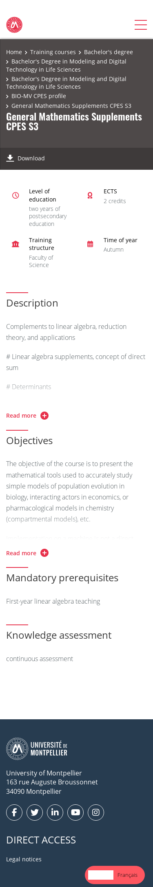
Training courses (53, 52)
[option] (127, 875)
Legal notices (24, 859)
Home (14, 52)
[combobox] (100, 875)
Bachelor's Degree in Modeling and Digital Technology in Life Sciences (66, 65)
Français (127, 874)
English (100, 874)
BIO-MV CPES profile (38, 96)
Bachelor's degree (108, 52)
